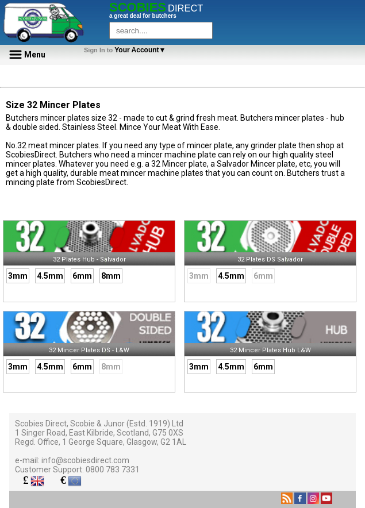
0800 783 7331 (113, 469)
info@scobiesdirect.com (85, 460)
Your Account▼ (127, 50)
